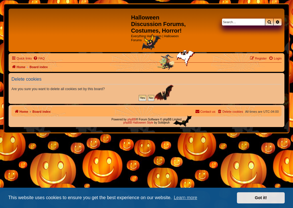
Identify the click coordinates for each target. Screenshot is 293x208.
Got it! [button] (261, 197)
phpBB (131, 119)
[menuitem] (39, 58)
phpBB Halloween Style (138, 122)
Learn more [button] (185, 197)
